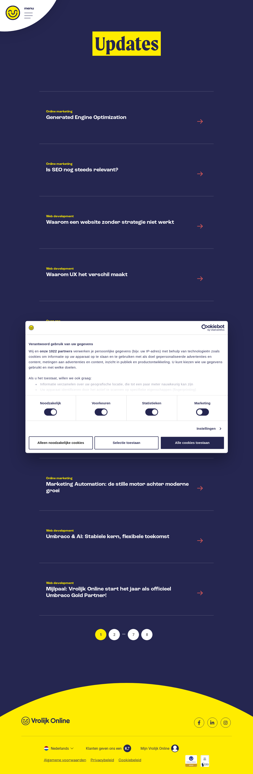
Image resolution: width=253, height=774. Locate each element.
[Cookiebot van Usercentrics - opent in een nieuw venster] (204, 327)
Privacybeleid (102, 760)
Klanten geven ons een (108, 748)
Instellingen (206, 428)
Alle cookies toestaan (192, 443)
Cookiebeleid (130, 760)
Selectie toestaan (126, 443)
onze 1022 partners (56, 351)
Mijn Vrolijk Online (160, 748)
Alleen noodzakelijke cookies (60, 443)
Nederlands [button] (56, 748)
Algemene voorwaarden (65, 760)
